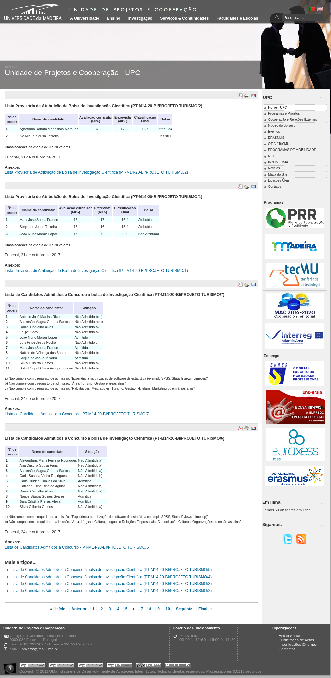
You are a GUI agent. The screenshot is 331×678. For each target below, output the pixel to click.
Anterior (79, 609)
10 (168, 609)
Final (202, 609)
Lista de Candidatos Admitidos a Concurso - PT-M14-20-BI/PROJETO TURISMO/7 (77, 414)
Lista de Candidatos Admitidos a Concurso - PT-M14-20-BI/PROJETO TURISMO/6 (77, 547)
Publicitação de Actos (296, 640)
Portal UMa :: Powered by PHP (148, 666)
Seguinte (184, 609)
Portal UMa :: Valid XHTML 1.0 (32, 666)
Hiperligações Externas (298, 644)
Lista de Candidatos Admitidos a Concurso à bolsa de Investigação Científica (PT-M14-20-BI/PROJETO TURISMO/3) (111, 583)
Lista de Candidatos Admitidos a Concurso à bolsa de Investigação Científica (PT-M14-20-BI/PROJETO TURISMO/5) (111, 570)
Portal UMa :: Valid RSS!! (90, 666)
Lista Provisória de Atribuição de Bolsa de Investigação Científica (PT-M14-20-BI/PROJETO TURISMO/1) (96, 270)
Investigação (140, 18)
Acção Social (289, 636)
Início (60, 609)
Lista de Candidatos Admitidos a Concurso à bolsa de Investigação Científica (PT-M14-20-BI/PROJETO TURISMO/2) (111, 590)
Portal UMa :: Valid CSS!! (61, 666)
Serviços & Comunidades (184, 18)
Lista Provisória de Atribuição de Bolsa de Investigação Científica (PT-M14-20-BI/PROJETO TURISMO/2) (96, 172)
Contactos (287, 649)
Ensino (113, 18)
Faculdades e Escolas (237, 18)
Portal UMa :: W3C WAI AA (119, 666)
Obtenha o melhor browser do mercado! (178, 666)
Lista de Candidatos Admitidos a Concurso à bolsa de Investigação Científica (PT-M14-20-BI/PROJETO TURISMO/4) (111, 577)
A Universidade (84, 18)
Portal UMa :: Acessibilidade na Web (11, 666)
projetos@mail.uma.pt (40, 649)
